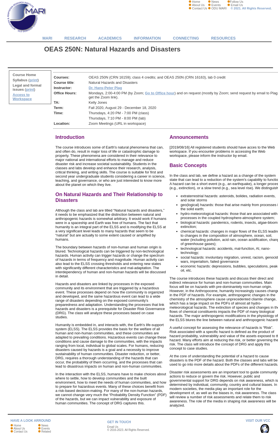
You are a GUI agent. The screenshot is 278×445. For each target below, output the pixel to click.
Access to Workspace (22, 97)
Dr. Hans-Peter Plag (105, 88)
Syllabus (20, 80)
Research (75, 38)
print (34, 80)
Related (46, 431)
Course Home (24, 75)
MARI (47, 38)
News (215, 1)
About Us (198, 5)
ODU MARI (219, 8)
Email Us (237, 5)
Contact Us (199, 8)
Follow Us (236, 1)
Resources (223, 38)
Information (147, 38)
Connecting (186, 38)
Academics (110, 38)
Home (196, 1)
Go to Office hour (160, 93)
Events (216, 5)
